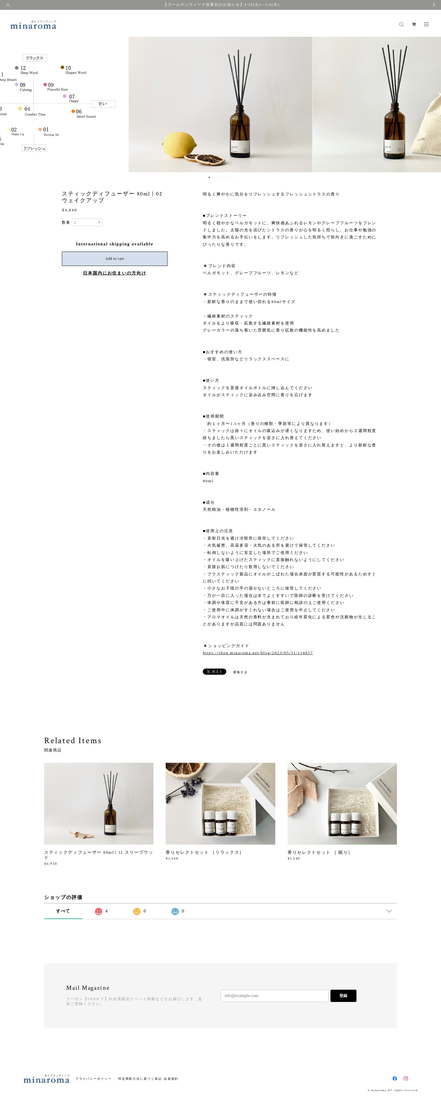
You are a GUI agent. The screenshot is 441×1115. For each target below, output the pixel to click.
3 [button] (217, 177)
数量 (66, 222)
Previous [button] (9, 103)
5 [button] (225, 177)
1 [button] (209, 177)
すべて (63, 911)
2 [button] (213, 177)
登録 (343, 995)
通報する (240, 672)
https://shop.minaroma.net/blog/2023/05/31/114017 (258, 652)
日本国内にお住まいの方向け (114, 273)
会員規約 (171, 1078)
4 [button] (221, 177)
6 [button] (229, 177)
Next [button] (432, 103)
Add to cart (114, 258)
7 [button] (233, 177)
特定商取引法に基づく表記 (140, 1078)
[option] (220, 103)
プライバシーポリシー (93, 1078)
